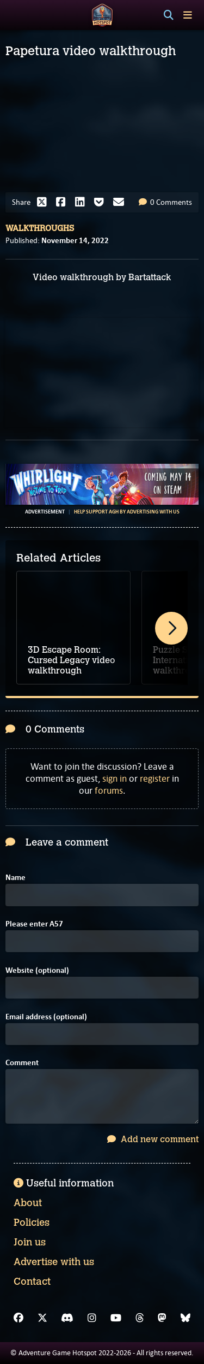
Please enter (34, 924)
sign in (114, 778)
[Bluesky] (185, 1318)
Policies (32, 1223)
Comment (22, 1063)
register (155, 778)
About (28, 1203)
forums (109, 790)
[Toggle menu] (187, 15)
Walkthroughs (39, 228)
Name (15, 877)
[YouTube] (115, 1318)
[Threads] (139, 1318)
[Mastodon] (162, 1318)
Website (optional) (37, 970)
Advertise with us (54, 1262)
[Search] (168, 15)
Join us (30, 1242)
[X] (42, 1318)
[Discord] (67, 1318)
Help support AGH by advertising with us (127, 512)
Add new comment (153, 1139)
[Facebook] (18, 1318)
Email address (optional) (46, 1017)
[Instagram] (92, 1318)
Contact (32, 1282)
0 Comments (165, 202)
